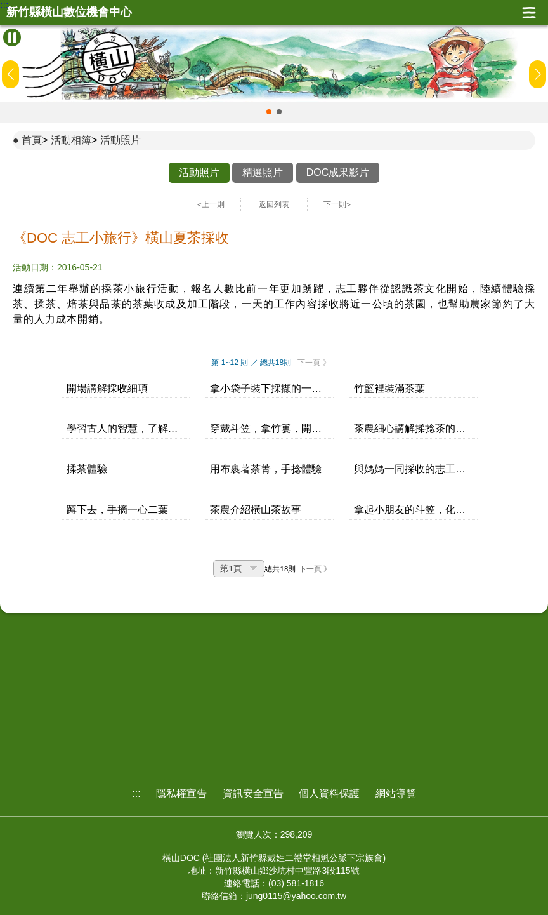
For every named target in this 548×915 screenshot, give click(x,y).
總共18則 (280, 569)
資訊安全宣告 (253, 793)
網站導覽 (395, 793)
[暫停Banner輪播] (12, 37)
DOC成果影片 (338, 172)
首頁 (32, 140)
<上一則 (211, 204)
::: (4, 5)
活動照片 (120, 140)
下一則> (337, 204)
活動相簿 (71, 140)
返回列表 (274, 204)
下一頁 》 (313, 362)
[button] (268, 111)
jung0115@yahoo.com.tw (296, 896)
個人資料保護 (329, 793)
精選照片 (262, 172)
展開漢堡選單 (529, 12)
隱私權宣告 (181, 793)
